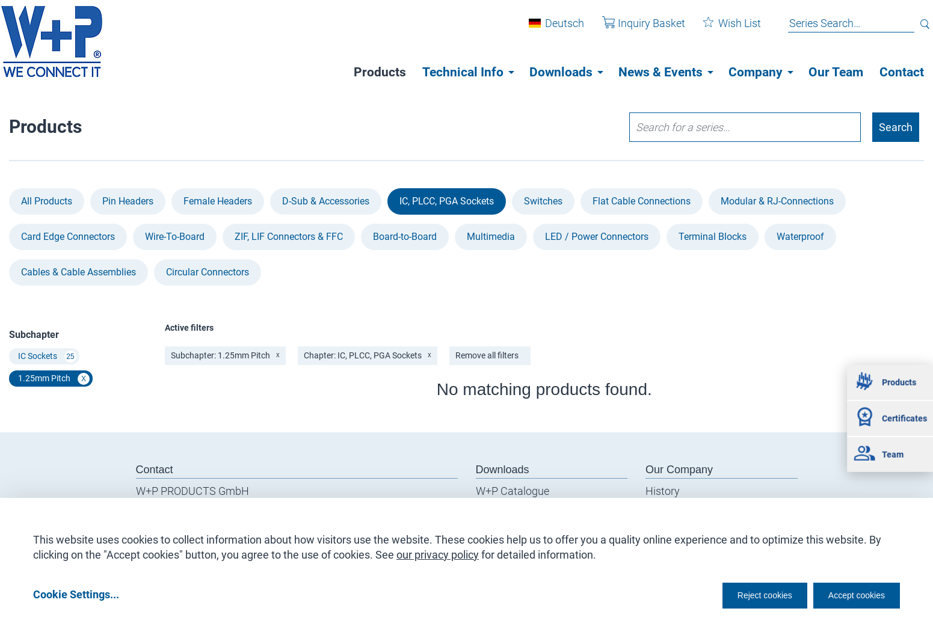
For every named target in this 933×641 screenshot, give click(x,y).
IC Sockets (47, 357)
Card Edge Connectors (68, 236)
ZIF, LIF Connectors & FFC (289, 236)
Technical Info (462, 72)
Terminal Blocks (713, 236)
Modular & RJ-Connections (777, 201)
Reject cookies (735, 593)
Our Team (835, 72)
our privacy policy (437, 550)
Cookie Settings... (76, 593)
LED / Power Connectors (596, 236)
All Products (46, 201)
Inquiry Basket (634, 29)
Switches (543, 201)
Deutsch (555, 29)
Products (380, 72)
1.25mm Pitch (54, 379)
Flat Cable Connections (642, 201)
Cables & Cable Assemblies (78, 272)
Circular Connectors (207, 272)
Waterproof (800, 236)
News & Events (660, 72)
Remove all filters (487, 355)
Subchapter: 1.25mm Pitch (225, 355)
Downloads (561, 72)
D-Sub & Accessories (325, 201)
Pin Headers (127, 201)
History (662, 491)
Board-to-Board (405, 236)
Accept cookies (848, 593)
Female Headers (217, 201)
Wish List (723, 29)
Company (755, 72)
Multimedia (491, 236)
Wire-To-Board (175, 236)
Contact (901, 72)
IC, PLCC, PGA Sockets (446, 201)
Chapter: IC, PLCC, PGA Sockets (367, 355)
